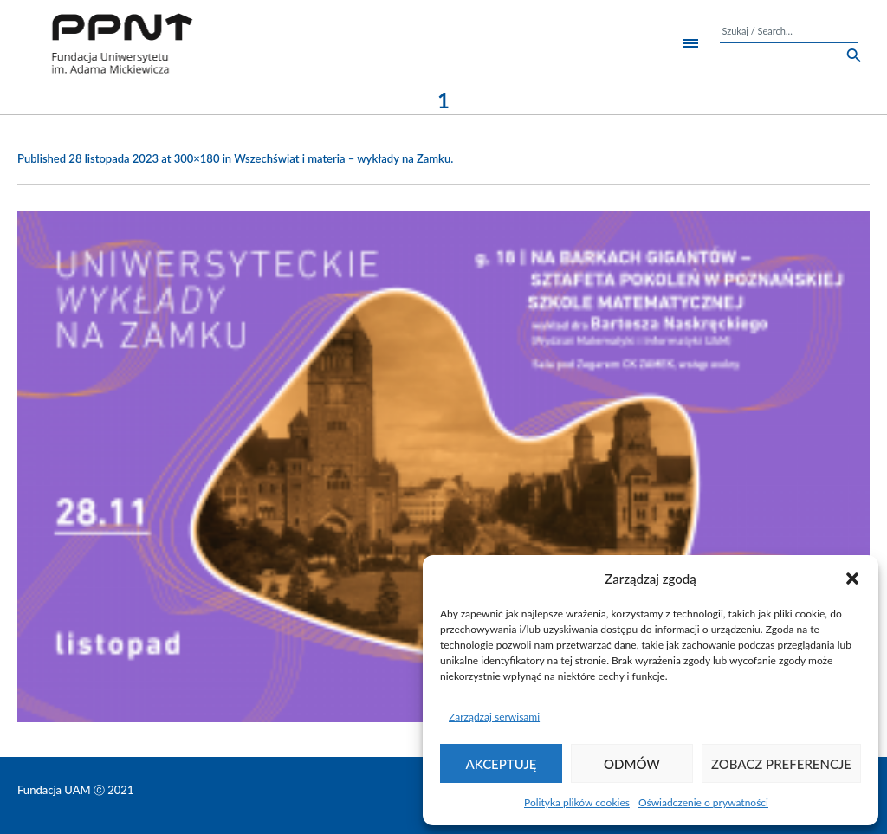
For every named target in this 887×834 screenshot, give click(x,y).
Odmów (632, 764)
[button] (852, 578)
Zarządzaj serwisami (494, 716)
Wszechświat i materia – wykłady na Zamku (342, 158)
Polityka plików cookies (577, 802)
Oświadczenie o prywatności (703, 802)
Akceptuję (501, 764)
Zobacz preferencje (781, 764)
